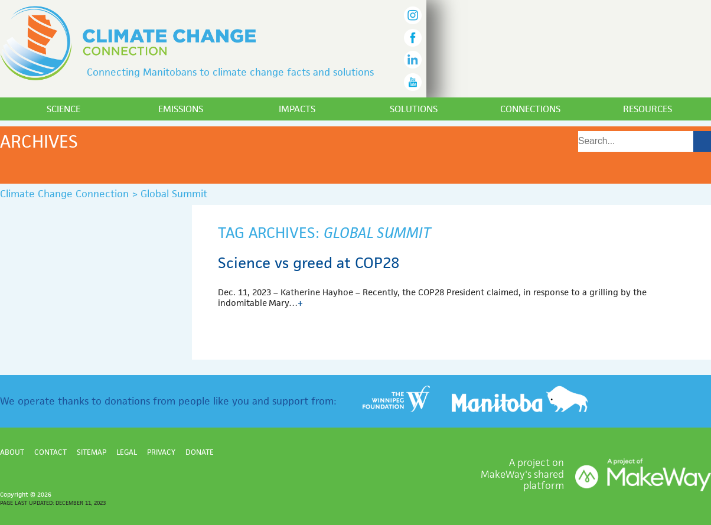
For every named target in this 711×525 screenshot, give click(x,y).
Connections (530, 109)
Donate (199, 452)
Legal (126, 452)
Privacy (161, 452)
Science (63, 109)
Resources (647, 109)
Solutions (414, 109)
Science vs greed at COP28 (308, 262)
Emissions (180, 109)
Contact (50, 452)
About (12, 452)
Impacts (297, 109)
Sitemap (91, 452)
